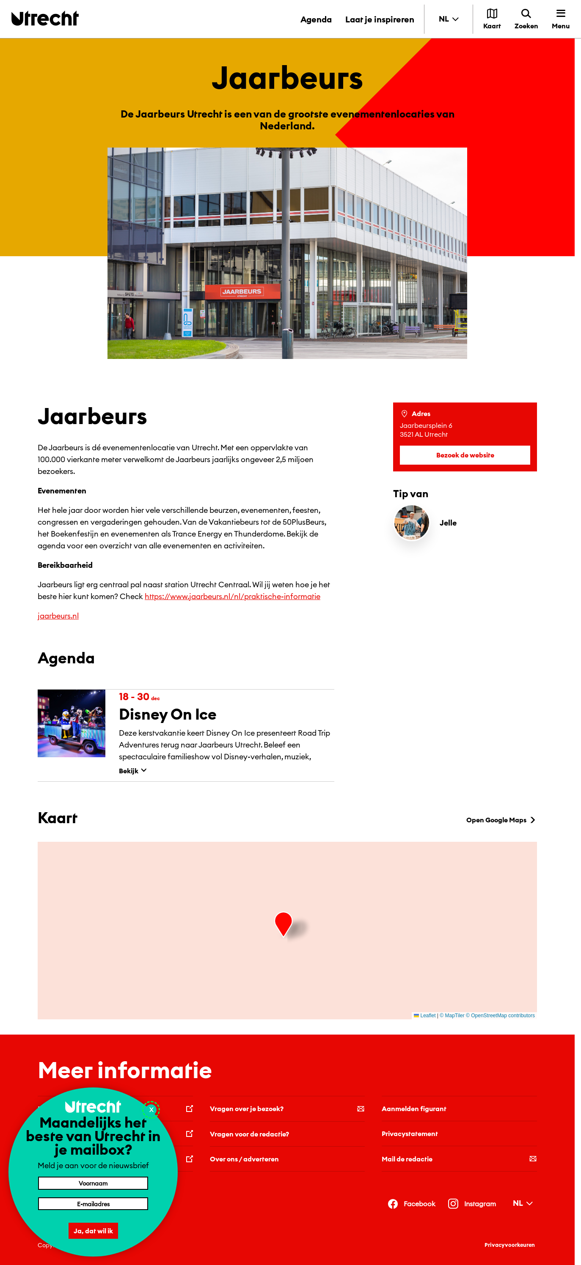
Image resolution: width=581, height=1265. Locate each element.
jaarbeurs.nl (58, 616)
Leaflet (424, 1016)
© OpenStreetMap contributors (500, 1016)
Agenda (316, 19)
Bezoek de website (465, 455)
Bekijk (132, 771)
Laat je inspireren (379, 19)
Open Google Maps (501, 820)
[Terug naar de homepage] (45, 18)
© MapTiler (452, 1016)
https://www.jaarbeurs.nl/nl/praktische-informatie (232, 596)
